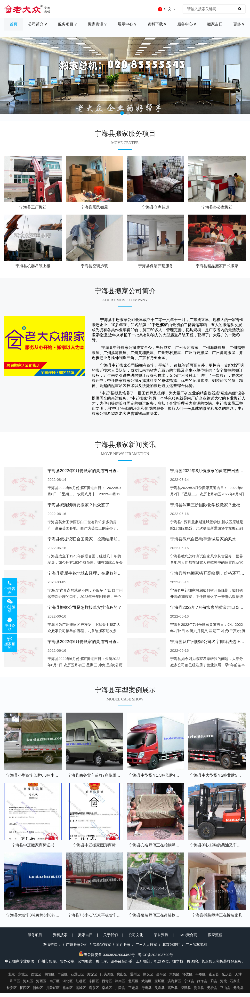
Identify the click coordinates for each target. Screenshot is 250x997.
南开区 (54, 981)
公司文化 (136, 935)
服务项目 (35, 935)
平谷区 (200, 974)
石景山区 (77, 974)
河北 (223, 981)
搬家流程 (215, 935)
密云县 (214, 974)
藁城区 (81, 988)
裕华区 (68, 988)
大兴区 (174, 974)
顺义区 (148, 974)
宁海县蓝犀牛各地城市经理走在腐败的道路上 (89, 573)
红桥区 (81, 981)
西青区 (107, 981)
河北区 (68, 981)
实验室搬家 (102, 944)
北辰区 (133, 981)
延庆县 (227, 974)
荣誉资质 (161, 935)
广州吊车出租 (196, 944)
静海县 (202, 981)
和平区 (15, 981)
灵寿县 (159, 988)
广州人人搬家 (146, 944)
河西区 (41, 981)
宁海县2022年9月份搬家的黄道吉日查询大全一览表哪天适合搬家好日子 (113, 470)
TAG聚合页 (188, 935)
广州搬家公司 (77, 944)
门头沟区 (107, 974)
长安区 (12, 988)
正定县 (133, 988)
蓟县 (213, 981)
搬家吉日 (85, 935)
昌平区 (161, 974)
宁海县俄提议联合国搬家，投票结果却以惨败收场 (93, 539)
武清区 (146, 981)
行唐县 (146, 988)
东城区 (23, 974)
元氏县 (238, 988)
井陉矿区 (53, 988)
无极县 (212, 988)
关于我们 (110, 935)
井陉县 (120, 988)
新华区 (38, 988)
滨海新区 (174, 981)
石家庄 (235, 981)
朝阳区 (49, 974)
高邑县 (173, 988)
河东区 (28, 981)
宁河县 (189, 981)
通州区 (135, 974)
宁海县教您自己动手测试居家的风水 (203, 539)
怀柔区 (187, 974)
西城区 (36, 974)
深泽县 (186, 988)
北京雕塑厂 (171, 944)
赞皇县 (199, 988)
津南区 (120, 981)
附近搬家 (123, 944)
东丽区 (94, 981)
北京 (11, 974)
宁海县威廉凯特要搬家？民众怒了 (78, 505)
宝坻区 (159, 981)
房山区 (122, 974)
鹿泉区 (94, 988)
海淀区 (92, 974)
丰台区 (62, 974)
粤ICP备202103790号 (155, 955)
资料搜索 (60, 935)
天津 (238, 974)
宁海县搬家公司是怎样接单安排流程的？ (85, 607)
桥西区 (25, 988)
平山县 (225, 988)
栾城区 (107, 988)
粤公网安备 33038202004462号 (107, 955)
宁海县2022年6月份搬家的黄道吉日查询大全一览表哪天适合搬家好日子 (113, 641)
